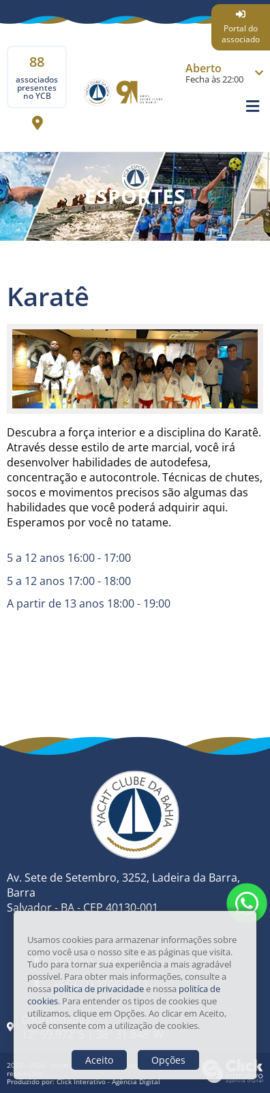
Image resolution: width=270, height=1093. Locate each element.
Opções (168, 1059)
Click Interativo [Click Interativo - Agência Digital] (108, 1081)
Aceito (99, 1059)
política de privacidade (98, 989)
